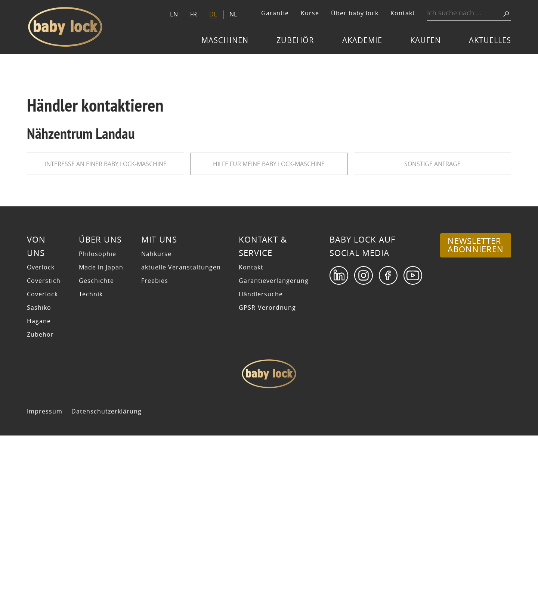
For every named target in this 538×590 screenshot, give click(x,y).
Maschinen (224, 40)
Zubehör (295, 40)
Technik (91, 448)
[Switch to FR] (193, 13)
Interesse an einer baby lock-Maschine (106, 164)
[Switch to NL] (233, 13)
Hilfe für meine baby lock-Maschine (269, 164)
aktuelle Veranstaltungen (181, 422)
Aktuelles (490, 40)
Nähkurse (156, 408)
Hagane (39, 475)
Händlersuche (261, 448)
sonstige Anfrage (432, 164)
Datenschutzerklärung (106, 566)
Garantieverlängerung (274, 435)
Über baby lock (354, 13)
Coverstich (44, 435)
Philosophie (97, 408)
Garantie (275, 13)
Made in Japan (101, 422)
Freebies (154, 435)
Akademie (362, 40)
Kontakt (402, 13)
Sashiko (39, 462)
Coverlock (42, 448)
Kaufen (425, 40)
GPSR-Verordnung (267, 462)
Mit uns (159, 394)
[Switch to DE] (213, 14)
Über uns (100, 394)
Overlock (41, 422)
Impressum (44, 566)
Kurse (310, 13)
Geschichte (96, 435)
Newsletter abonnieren (476, 399)
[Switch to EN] (174, 13)
